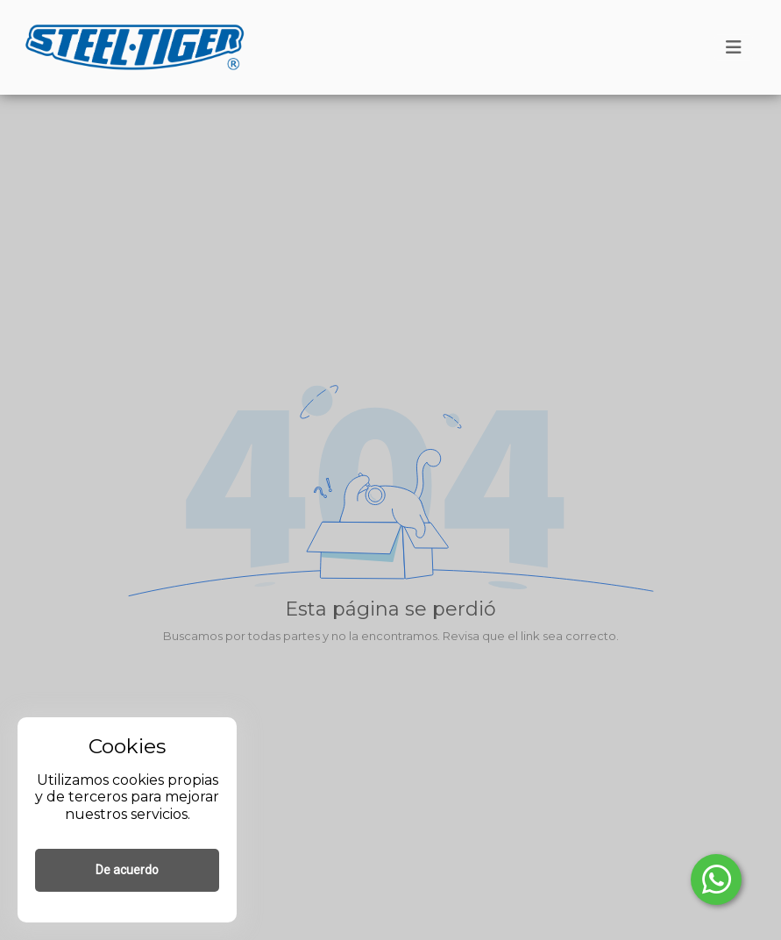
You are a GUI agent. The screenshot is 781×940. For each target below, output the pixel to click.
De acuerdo (127, 870)
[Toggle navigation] (733, 47)
